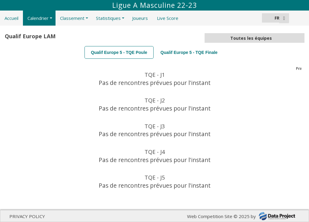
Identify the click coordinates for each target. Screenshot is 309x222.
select (299, 38)
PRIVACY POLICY (27, 216)
